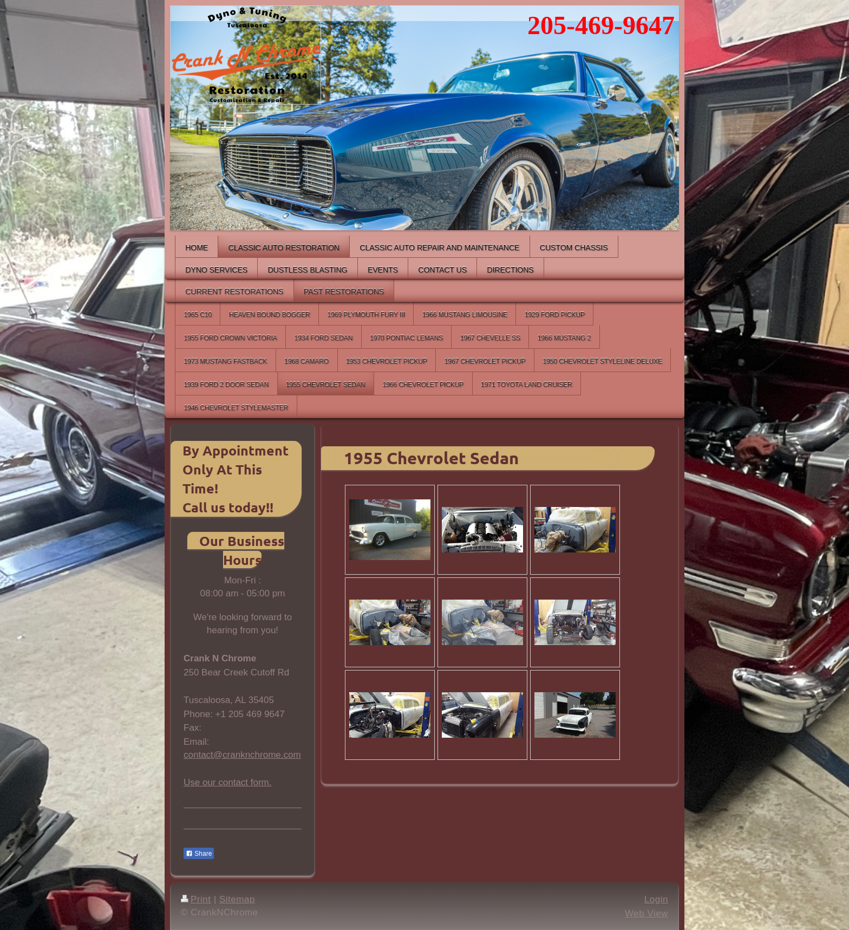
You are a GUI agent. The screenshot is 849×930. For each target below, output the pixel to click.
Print (196, 899)
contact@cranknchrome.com (242, 755)
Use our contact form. (228, 782)
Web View (646, 913)
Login (656, 899)
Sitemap (237, 899)
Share (199, 853)
